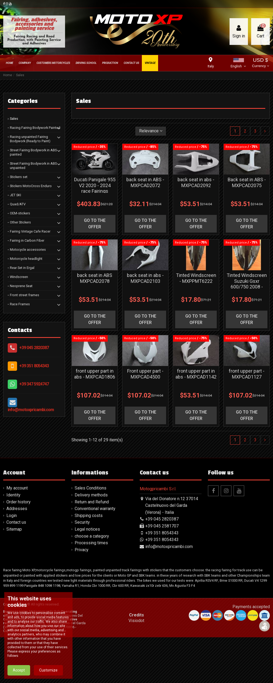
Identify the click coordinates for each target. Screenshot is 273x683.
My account (17, 488)
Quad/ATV (18, 204)
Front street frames (24, 295)
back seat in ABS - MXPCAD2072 (145, 182)
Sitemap (14, 529)
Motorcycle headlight (26, 259)
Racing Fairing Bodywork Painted (35, 128)
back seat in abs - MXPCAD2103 (145, 278)
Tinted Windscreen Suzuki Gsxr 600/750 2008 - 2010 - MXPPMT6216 (247, 286)
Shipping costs (89, 515)
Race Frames (20, 304)
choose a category (92, 536)
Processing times (91, 542)
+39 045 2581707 (162, 525)
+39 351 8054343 (34, 365)
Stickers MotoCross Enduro (31, 186)
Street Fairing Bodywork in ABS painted (33, 152)
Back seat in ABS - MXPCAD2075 (247, 182)
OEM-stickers (20, 213)
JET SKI (15, 195)
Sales (14, 119)
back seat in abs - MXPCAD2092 (196, 182)
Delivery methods (91, 494)
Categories (23, 101)
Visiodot (136, 620)
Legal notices (87, 529)
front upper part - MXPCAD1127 (246, 374)
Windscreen (19, 277)
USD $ (260, 63)
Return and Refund (92, 501)
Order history (18, 501)
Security (82, 522)
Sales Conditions (90, 488)
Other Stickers (20, 222)
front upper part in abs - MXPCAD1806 (94, 374)
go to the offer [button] (95, 223)
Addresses (16, 508)
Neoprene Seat (21, 286)
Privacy (82, 549)
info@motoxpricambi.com (31, 409)
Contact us (16, 522)
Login (11, 515)
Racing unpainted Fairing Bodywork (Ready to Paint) (30, 139)
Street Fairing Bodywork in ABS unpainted (33, 165)
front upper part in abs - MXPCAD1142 (195, 374)
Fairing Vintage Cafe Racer (30, 231)
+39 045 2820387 (34, 347)
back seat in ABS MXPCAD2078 (94, 278)
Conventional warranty (95, 508)
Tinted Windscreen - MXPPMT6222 (196, 278)
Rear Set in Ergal (22, 268)
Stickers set (18, 177)
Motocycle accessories (28, 250)
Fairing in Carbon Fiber (27, 240)
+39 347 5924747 (34, 384)
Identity (13, 494)
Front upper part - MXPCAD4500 (145, 374)
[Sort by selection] (150, 131)
